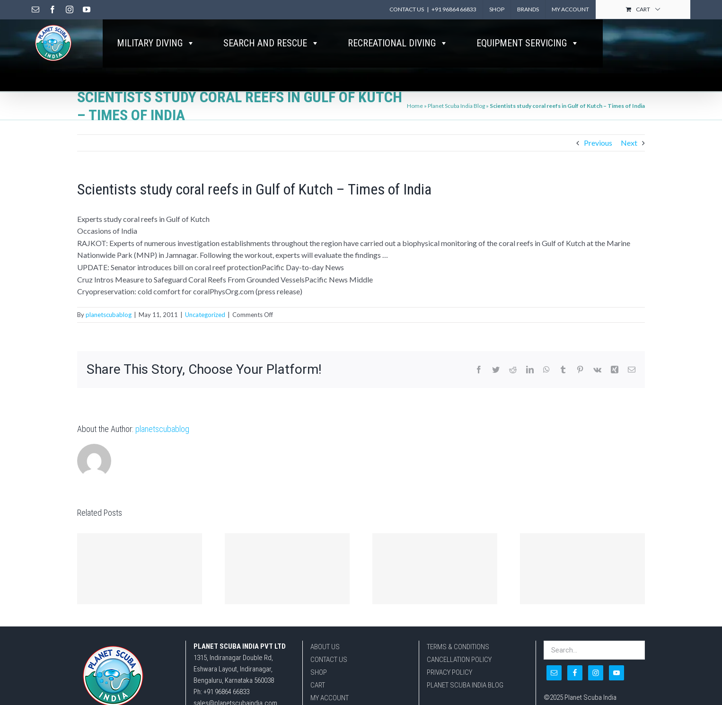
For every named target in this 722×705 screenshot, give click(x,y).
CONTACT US (328, 659)
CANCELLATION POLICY (459, 659)
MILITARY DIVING (156, 43)
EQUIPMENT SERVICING (527, 43)
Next (629, 142)
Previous (598, 142)
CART (317, 685)
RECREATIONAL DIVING (398, 43)
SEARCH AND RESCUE (271, 43)
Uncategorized (205, 314)
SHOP (318, 672)
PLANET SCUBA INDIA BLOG (465, 685)
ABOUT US (325, 647)
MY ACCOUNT (329, 698)
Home (415, 105)
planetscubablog (109, 314)
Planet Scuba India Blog (456, 105)
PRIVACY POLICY (449, 672)
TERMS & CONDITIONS (458, 647)
